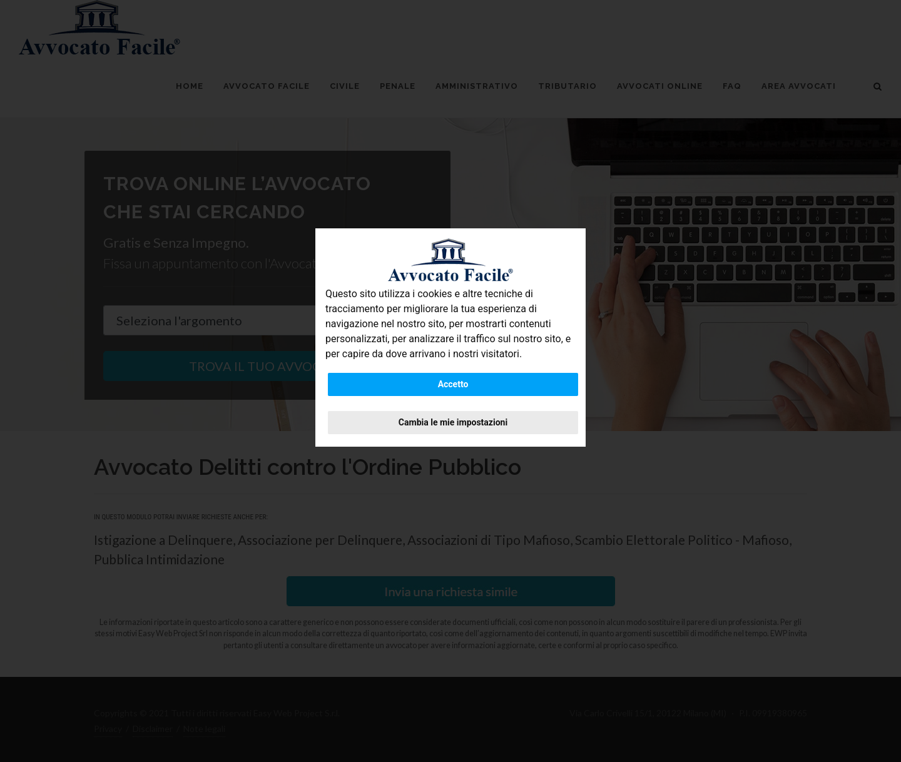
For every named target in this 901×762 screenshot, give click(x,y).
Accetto (453, 384)
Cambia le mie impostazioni (453, 422)
